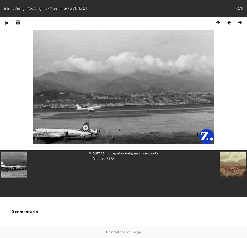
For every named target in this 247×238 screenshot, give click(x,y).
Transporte (58, 8)
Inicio (8, 8)
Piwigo (136, 232)
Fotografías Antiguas (31, 8)
